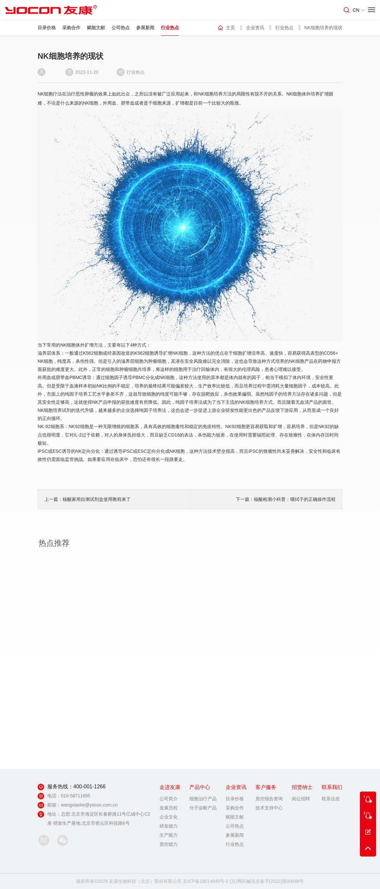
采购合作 (71, 28)
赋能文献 (96, 28)
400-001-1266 (89, 786)
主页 (230, 28)
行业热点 (170, 28)
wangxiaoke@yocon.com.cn (89, 804)
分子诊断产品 (203, 807)
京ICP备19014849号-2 (205, 881)
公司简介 (169, 798)
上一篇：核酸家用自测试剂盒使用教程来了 (86, 499)
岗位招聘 (301, 798)
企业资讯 (255, 28)
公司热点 (121, 28)
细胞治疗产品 (203, 798)
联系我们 (332, 787)
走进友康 (170, 787)
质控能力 (169, 844)
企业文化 (169, 816)
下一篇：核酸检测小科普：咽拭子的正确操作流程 (285, 499)
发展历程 (169, 807)
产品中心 (199, 787)
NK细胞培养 (209, 93)
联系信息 (331, 798)
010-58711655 (75, 795)
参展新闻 (145, 28)
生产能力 (169, 835)
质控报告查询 (269, 798)
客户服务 (265, 787)
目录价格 (47, 28)
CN (359, 10)
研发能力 (169, 826)
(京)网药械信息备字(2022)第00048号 (267, 881)
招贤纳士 (302, 787)
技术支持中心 (269, 807)
